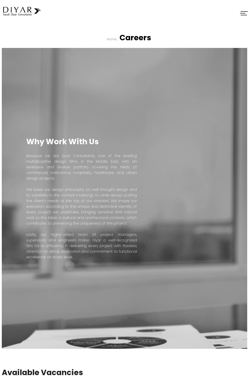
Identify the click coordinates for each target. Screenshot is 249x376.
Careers (135, 37)
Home (111, 39)
